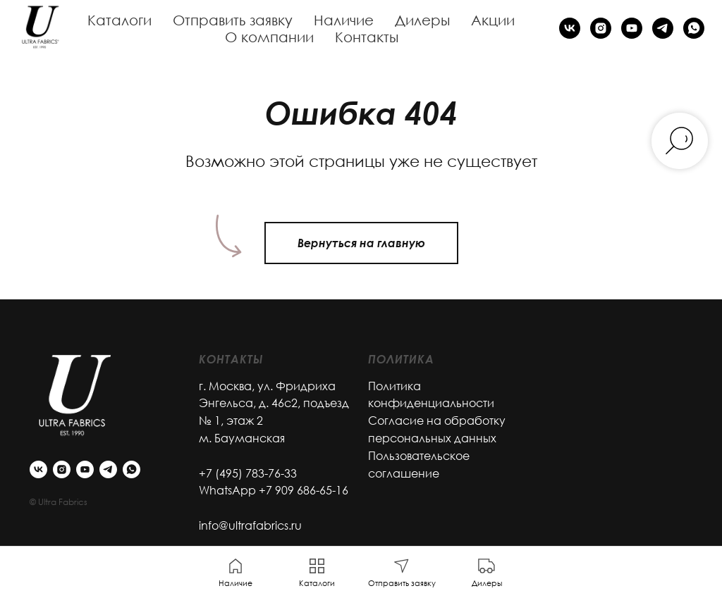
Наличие (344, 19)
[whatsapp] (693, 28)
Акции (493, 19)
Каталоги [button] (119, 19)
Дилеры (422, 19)
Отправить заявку (233, 19)
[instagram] (600, 28)
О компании (269, 36)
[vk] (569, 28)
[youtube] (631, 28)
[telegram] (662, 28)
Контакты (366, 36)
